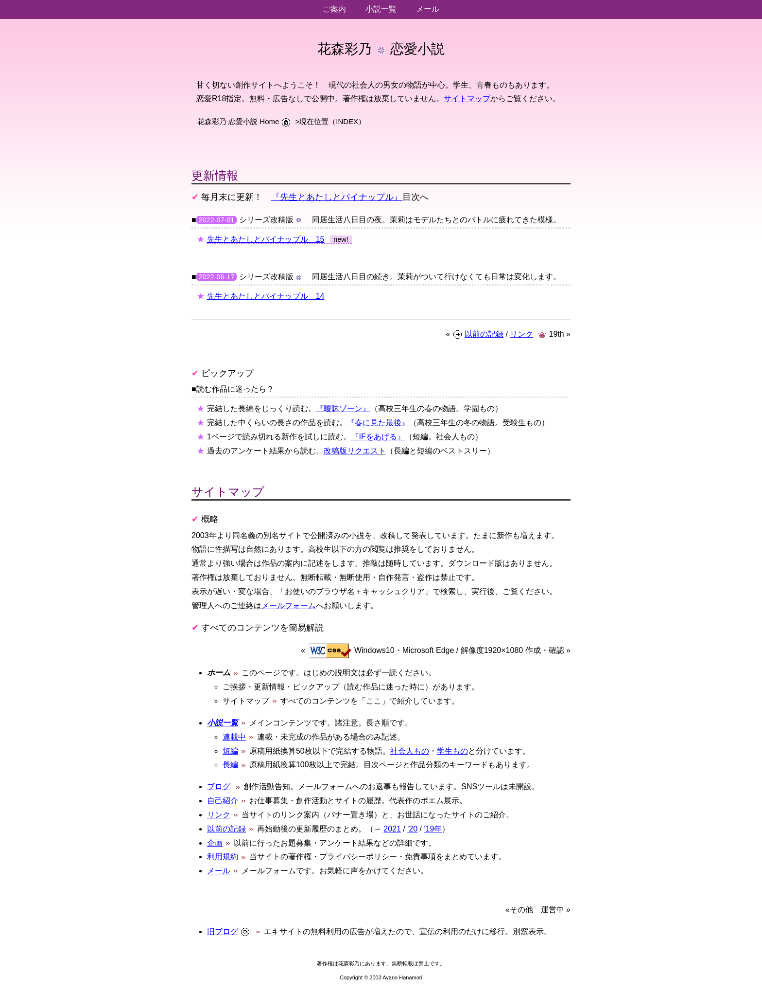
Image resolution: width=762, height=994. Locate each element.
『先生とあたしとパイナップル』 (336, 197)
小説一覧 (381, 9)
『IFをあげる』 (378, 437)
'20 (412, 829)
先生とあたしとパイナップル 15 (266, 239)
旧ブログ (222, 931)
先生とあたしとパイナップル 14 (266, 296)
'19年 (433, 829)
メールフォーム (288, 605)
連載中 (234, 737)
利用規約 (222, 856)
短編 (230, 751)
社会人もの (409, 751)
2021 (392, 829)
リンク (521, 334)
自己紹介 (222, 800)
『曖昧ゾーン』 (343, 408)
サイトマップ (467, 98)
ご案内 (334, 9)
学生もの (452, 751)
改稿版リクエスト (355, 451)
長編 (230, 764)
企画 (215, 843)
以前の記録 (484, 334)
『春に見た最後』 (378, 422)
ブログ (218, 786)
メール (427, 9)
